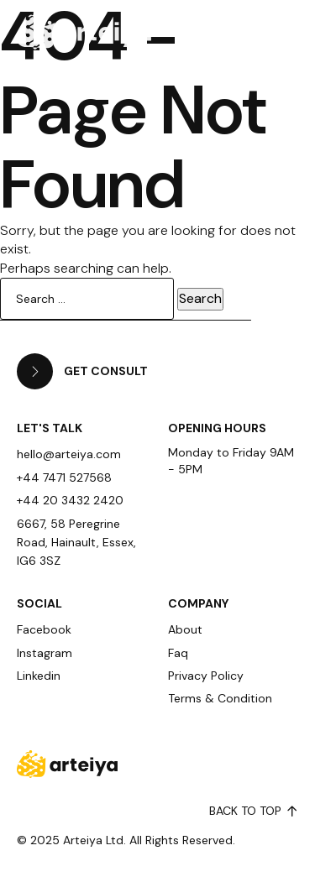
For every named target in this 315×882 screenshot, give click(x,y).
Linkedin (38, 675)
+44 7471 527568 (64, 477)
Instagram (44, 652)
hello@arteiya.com (69, 454)
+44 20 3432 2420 (70, 500)
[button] (263, 30)
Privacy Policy (206, 675)
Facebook (44, 629)
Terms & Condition (220, 698)
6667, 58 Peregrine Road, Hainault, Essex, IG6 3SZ (76, 542)
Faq (178, 652)
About (185, 629)
